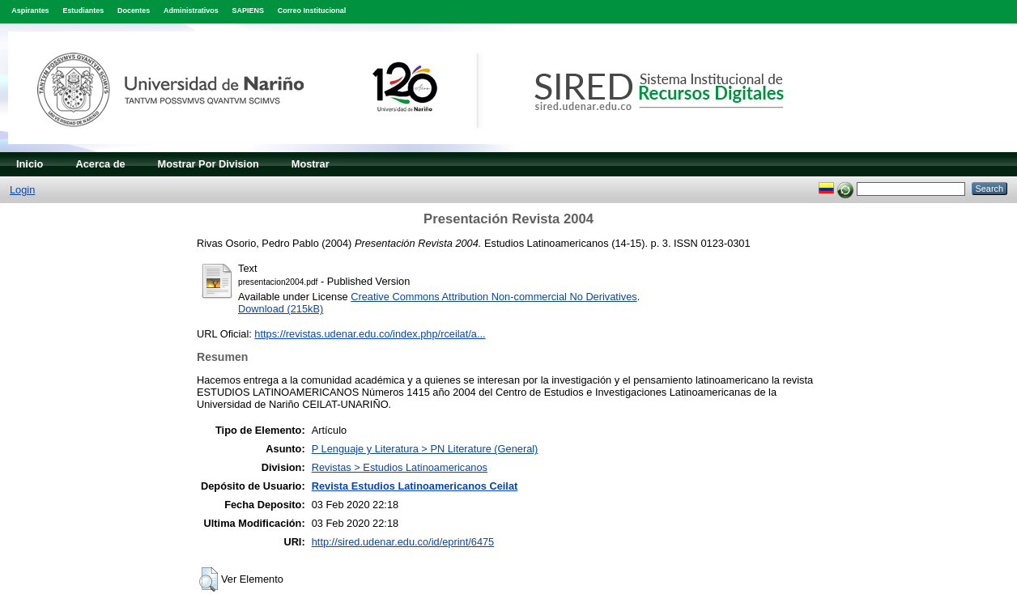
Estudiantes (83, 10)
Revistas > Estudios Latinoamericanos (399, 467)
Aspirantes (30, 10)
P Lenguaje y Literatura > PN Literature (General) (425, 449)
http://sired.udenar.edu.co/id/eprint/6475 (403, 542)
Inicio (29, 164)
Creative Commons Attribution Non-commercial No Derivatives (493, 297)
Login (22, 190)
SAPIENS (248, 10)
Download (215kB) (280, 309)
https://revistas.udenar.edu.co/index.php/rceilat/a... (369, 334)
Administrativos (191, 10)
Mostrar (310, 164)
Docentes (133, 10)
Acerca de (100, 164)
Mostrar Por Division (208, 164)
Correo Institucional (312, 10)
